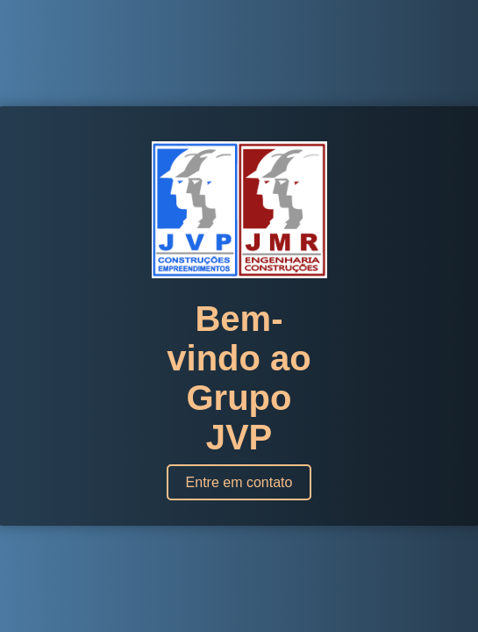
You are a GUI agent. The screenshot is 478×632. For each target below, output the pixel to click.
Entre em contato (239, 482)
